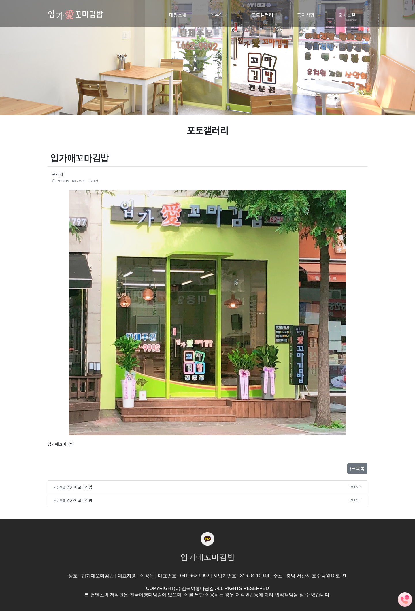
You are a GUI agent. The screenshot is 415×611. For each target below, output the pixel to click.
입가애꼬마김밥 (79, 487)
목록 (357, 468)
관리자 (57, 174)
